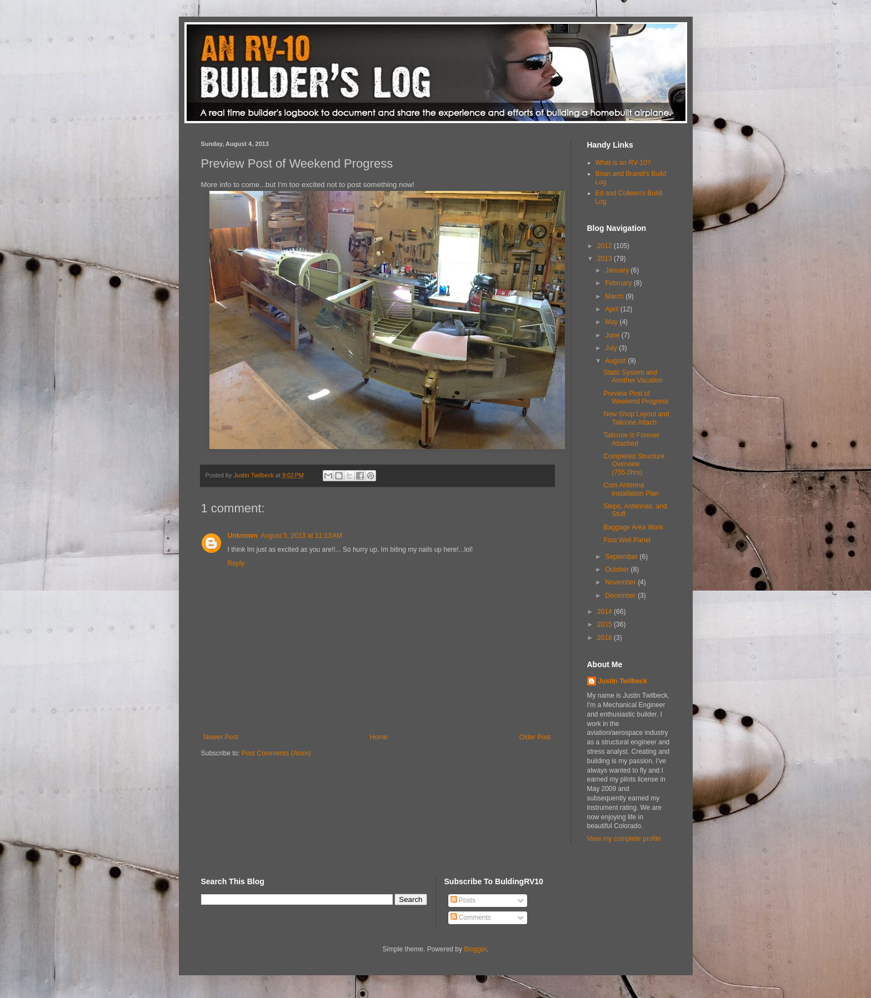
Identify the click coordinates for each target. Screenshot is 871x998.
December (621, 595)
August (616, 361)
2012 (605, 246)
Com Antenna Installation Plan (631, 489)
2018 (605, 638)
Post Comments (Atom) (276, 753)
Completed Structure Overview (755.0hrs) (633, 464)
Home (379, 737)
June (613, 335)
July (612, 348)
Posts (462, 900)
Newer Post (221, 737)
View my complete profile (624, 839)
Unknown (243, 536)
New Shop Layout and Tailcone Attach (636, 418)
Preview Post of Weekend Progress (635, 397)
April (612, 309)
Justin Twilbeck (622, 681)
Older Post (535, 737)
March (615, 296)
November (621, 582)
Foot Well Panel (626, 540)
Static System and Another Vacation (632, 376)
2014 (605, 612)
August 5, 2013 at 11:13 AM (301, 536)
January (617, 270)
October (617, 569)
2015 (605, 624)
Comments (470, 917)
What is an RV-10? (623, 163)
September (622, 557)
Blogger (475, 949)
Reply (236, 563)
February (619, 283)
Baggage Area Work (633, 527)
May (612, 322)
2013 (605, 259)
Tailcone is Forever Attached (631, 439)
